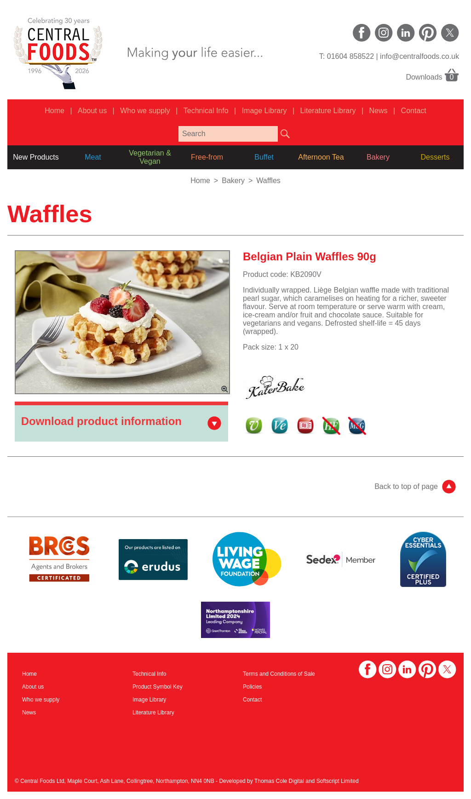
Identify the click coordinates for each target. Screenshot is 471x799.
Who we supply (145, 111)
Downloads (432, 74)
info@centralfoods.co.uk (419, 56)
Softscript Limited (337, 781)
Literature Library (328, 111)
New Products (36, 157)
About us (92, 111)
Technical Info (206, 111)
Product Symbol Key (157, 687)
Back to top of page (406, 486)
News (378, 111)
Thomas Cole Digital (279, 781)
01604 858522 (350, 56)
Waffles (268, 180)
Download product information (101, 421)
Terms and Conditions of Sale (279, 674)
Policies (252, 687)
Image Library (264, 111)
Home (54, 111)
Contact (413, 111)
